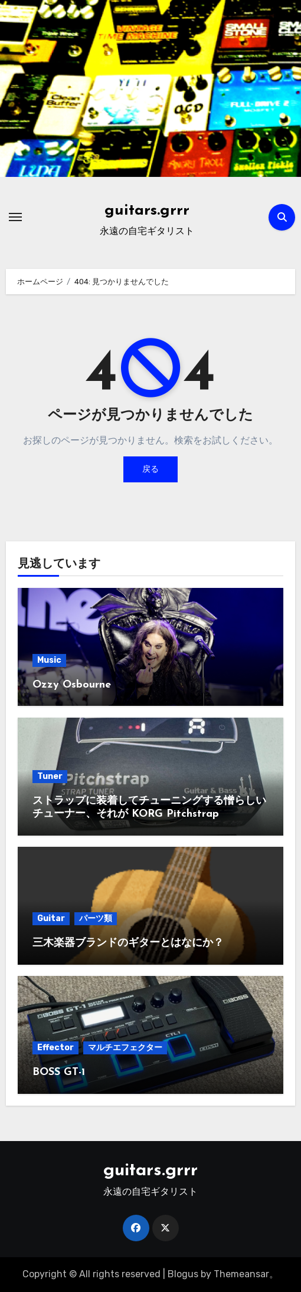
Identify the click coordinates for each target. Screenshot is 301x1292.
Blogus (183, 1274)
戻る (150, 469)
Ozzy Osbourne (71, 685)
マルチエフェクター (125, 1048)
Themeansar (241, 1274)
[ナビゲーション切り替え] (15, 217)
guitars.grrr (146, 211)
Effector (55, 1048)
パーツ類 (95, 918)
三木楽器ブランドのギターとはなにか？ (128, 943)
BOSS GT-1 (58, 1072)
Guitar (51, 918)
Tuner (50, 776)
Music (49, 660)
